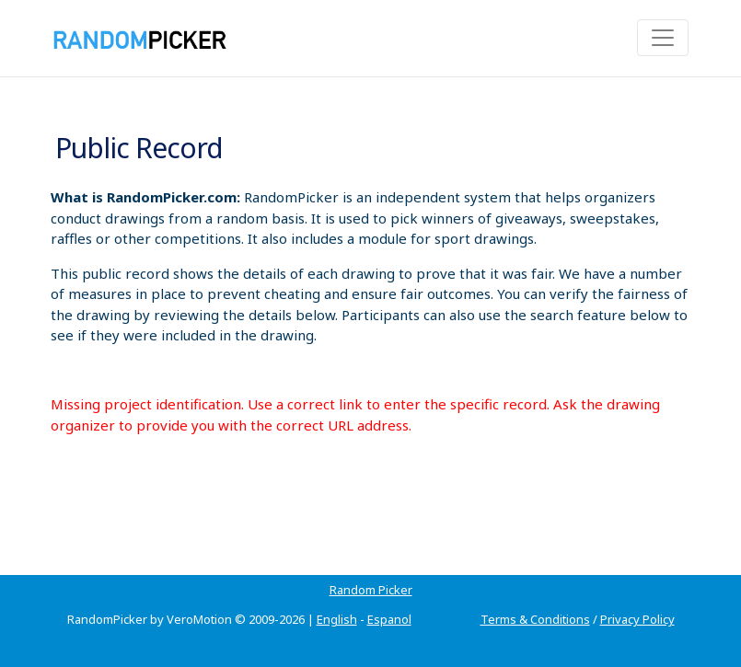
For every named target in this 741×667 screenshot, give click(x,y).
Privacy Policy (637, 619)
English (337, 619)
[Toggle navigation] (663, 37)
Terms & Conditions (535, 619)
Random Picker (371, 589)
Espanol (389, 619)
